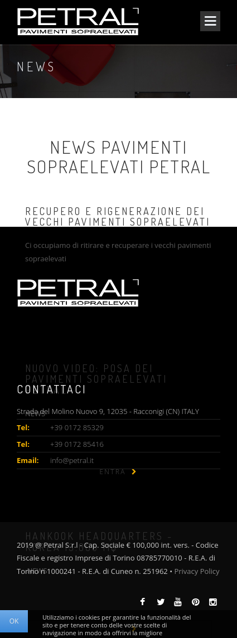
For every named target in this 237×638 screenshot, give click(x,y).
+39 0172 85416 (77, 444)
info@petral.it (72, 460)
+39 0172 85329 (77, 427)
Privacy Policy (196, 571)
